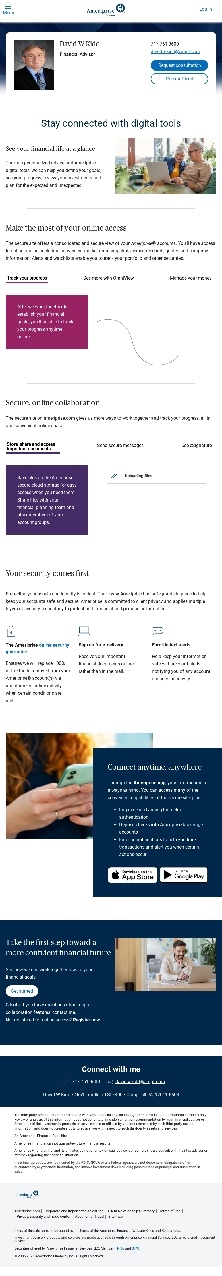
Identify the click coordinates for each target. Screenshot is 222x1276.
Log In (205, 9)
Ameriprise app (149, 782)
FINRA (119, 1248)
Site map (115, 1216)
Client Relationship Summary (131, 1211)
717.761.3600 (165, 44)
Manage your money (191, 278)
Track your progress (27, 278)
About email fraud (89, 1216)
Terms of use (170, 1211)
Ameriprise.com (27, 1211)
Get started (22, 991)
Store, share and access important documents (31, 447)
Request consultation (179, 65)
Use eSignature (196, 445)
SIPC (135, 1248)
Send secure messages (120, 445)
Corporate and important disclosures (74, 1211)
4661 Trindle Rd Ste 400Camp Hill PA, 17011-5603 (126, 1094)
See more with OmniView (108, 278)
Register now (86, 1020)
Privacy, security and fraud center (43, 1216)
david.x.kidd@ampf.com (175, 51)
